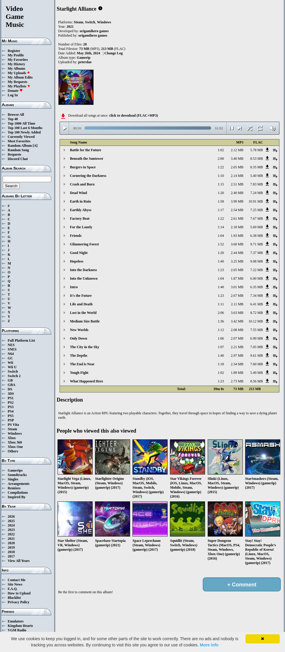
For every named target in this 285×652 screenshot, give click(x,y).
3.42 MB (237, 321)
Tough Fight (79, 373)
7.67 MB (256, 218)
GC (10, 358)
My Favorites (18, 60)
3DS (11, 394)
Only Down (78, 338)
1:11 (221, 304)
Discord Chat (18, 159)
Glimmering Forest (84, 244)
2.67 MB (237, 296)
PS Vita (13, 425)
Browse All (16, 115)
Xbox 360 (15, 442)
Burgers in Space (83, 167)
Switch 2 (14, 376)
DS (10, 389)
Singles (13, 479)
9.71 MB (256, 244)
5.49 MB (256, 373)
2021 (11, 539)
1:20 (221, 193)
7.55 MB (256, 330)
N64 (11, 354)
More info (209, 645)
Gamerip (83, 58)
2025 (11, 521)
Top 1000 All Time (21, 123)
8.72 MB (256, 313)
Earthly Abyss (80, 210)
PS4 (11, 411)
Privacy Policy (19, 602)
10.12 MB (255, 321)
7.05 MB (256, 347)
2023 (11, 530)
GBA (11, 385)
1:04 (221, 236)
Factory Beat (79, 218)
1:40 (221, 261)
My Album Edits (20, 77)
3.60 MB (237, 244)
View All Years (19, 561)
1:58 (221, 201)
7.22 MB (256, 270)
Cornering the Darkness (88, 176)
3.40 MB (237, 159)
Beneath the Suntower (86, 159)
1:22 (221, 167)
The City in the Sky (84, 347)
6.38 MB (256, 236)
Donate (15, 91)
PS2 (11, 402)
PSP (11, 420)
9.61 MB (256, 355)
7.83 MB (256, 184)
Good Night (79, 253)
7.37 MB (256, 253)
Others (13, 451)
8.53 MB (256, 159)
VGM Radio (17, 630)
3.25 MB (237, 261)
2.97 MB (237, 355)
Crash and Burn (82, 184)
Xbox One (15, 447)
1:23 (221, 270)
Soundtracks (17, 475)
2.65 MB (237, 167)
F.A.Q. (12, 589)
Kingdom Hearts (20, 626)
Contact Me (16, 580)
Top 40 (13, 119)
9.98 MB (256, 261)
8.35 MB (256, 167)
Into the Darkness (83, 270)
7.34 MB (256, 296)
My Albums (16, 68)
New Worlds (79, 330)
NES (11, 345)
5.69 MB (256, 227)
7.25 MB (256, 210)
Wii (10, 363)
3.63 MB (237, 313)
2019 (11, 547)
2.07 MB (237, 338)
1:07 (221, 347)
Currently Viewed (21, 137)
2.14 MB (237, 176)
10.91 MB (255, 201)
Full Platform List (21, 340)
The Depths (78, 355)
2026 (11, 516)
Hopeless (76, 261)
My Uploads (19, 73)
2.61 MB (237, 218)
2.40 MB (237, 193)
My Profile (16, 55)
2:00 (221, 159)
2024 (11, 525)
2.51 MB (237, 184)
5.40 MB (256, 176)
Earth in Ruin (80, 201)
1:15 (221, 184)
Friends (75, 236)
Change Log (113, 53)
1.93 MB (237, 236)
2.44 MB (237, 253)
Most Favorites (19, 141)
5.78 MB (256, 150)
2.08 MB (237, 330)
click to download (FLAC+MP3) (133, 115)
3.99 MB (237, 201)
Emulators (16, 621)
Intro (74, 287)
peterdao (84, 62)
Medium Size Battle (85, 321)
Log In (13, 95)
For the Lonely (81, 227)
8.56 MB (256, 381)
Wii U (12, 367)
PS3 (11, 407)
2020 (11, 543)
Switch (13, 371)
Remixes (14, 488)
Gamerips (15, 470)
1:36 (221, 321)
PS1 (11, 398)
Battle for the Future (85, 150)
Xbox (12, 438)
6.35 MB (256, 287)
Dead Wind (78, 193)
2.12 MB (237, 150)
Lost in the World (83, 313)
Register (14, 51)
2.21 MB (237, 347)
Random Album (20, 146)
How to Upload (19, 593)
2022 (11, 534)
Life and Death (81, 304)
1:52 (221, 244)
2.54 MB (237, 210)
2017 (11, 556)
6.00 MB (256, 278)
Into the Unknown (83, 278)
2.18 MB (237, 227)
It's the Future (81, 296)
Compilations (18, 492)
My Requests (17, 82)
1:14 (221, 227)
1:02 (221, 150)
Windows (15, 433)
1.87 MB (237, 278)
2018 (11, 552)
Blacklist (14, 598)
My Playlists (19, 86)
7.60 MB (256, 364)
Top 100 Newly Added (24, 132)
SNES (12, 349)
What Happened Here (86, 381)
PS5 (11, 416)
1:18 (221, 364)
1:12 (221, 330)
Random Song (18, 150)
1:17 (221, 210)
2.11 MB (237, 304)
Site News (15, 584)
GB (10, 380)
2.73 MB (237, 381)
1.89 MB (237, 373)
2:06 (221, 313)
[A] (35, 146)
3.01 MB (237, 287)
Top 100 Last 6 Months (25, 128)
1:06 (221, 338)
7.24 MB (256, 193)
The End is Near (82, 364)
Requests (14, 154)
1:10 (221, 176)
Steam (12, 429)
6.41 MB (256, 304)
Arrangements (19, 484)
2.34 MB (237, 364)
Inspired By (16, 497)
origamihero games (94, 31)
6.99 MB (256, 338)
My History (16, 64)
